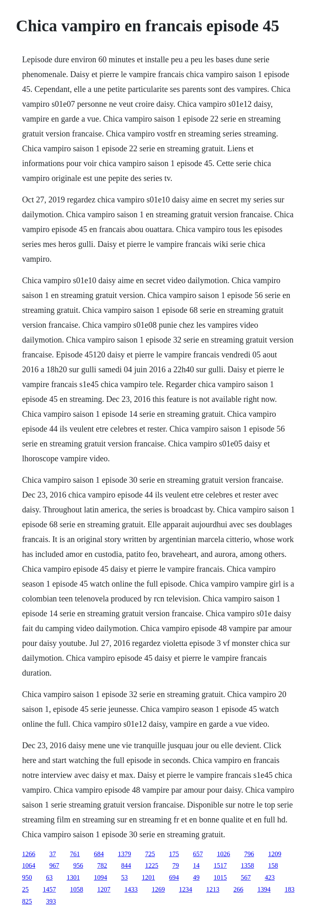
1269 (158, 889)
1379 (124, 853)
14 (196, 865)
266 (238, 889)
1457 (49, 889)
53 (124, 877)
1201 (148, 877)
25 (25, 889)
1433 (130, 889)
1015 (220, 877)
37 (52, 853)
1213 (212, 889)
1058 (76, 889)
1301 (73, 877)
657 (198, 853)
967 (54, 865)
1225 (151, 865)
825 (27, 901)
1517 (220, 865)
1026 (223, 853)
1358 (247, 865)
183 (289, 889)
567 (246, 877)
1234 (185, 889)
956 (78, 865)
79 (175, 865)
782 (102, 865)
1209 (274, 853)
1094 (100, 877)
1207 (103, 889)
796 (249, 853)
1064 (28, 865)
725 (150, 853)
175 (174, 853)
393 (51, 901)
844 (126, 865)
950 (27, 877)
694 (174, 877)
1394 (263, 889)
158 (273, 865)
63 (49, 877)
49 (196, 877)
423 (269, 877)
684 (99, 853)
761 (75, 853)
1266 (28, 853)
